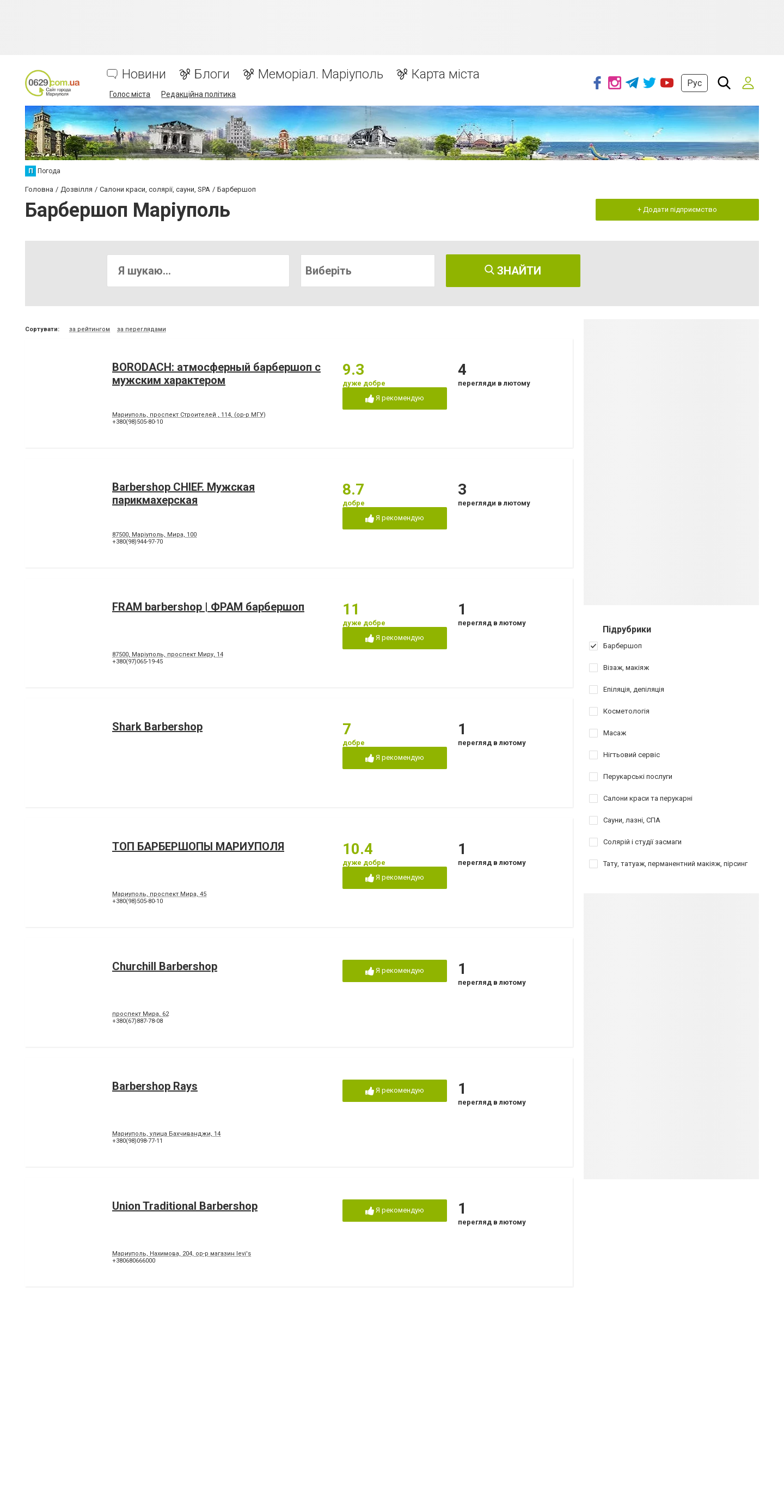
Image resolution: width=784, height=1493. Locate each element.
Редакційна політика (198, 94)
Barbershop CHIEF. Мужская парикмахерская (183, 493)
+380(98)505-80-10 (137, 421)
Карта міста (446, 74)
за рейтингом (89, 329)
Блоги (212, 74)
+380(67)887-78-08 (137, 1021)
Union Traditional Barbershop (185, 1205)
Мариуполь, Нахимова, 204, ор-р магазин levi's (181, 1253)
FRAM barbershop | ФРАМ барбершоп (208, 606)
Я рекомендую (394, 398)
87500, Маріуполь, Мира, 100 (154, 534)
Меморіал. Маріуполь (320, 74)
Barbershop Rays (155, 1086)
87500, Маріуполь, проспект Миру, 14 (167, 654)
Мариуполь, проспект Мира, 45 (159, 894)
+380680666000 (133, 1260)
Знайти (513, 270)
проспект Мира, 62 (140, 1013)
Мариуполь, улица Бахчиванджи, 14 (166, 1133)
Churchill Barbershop (164, 966)
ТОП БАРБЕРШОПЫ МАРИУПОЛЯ (198, 846)
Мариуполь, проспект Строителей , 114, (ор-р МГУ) (189, 414)
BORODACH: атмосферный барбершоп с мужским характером (216, 374)
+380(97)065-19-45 (137, 661)
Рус (694, 83)
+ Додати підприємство (677, 209)
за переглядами (141, 329)
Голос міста (129, 94)
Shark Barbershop (157, 726)
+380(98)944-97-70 (137, 541)
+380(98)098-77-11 (137, 1140)
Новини (144, 74)
